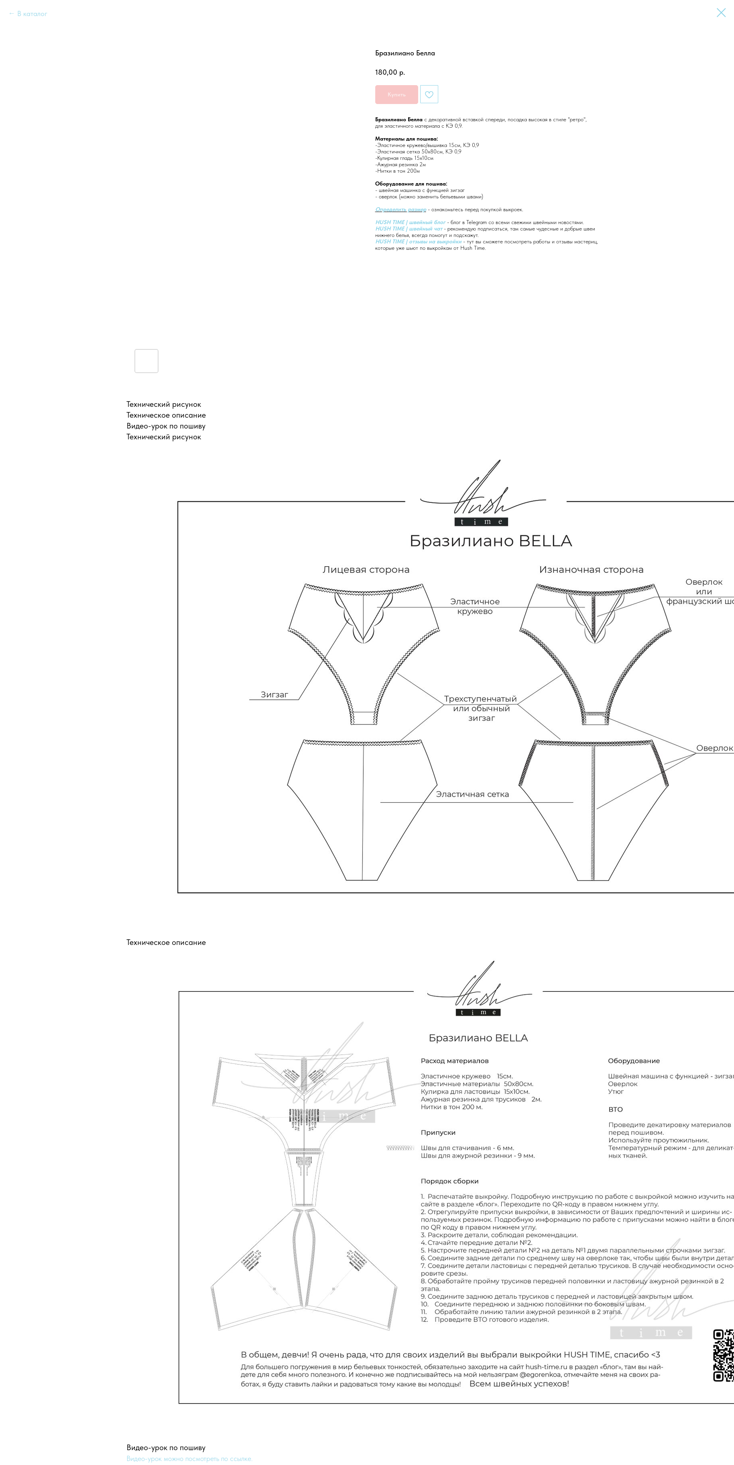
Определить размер (400, 209)
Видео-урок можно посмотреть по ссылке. (189, 1458)
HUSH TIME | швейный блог (410, 222)
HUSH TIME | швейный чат (408, 228)
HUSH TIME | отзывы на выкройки (418, 241)
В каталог (32, 13)
